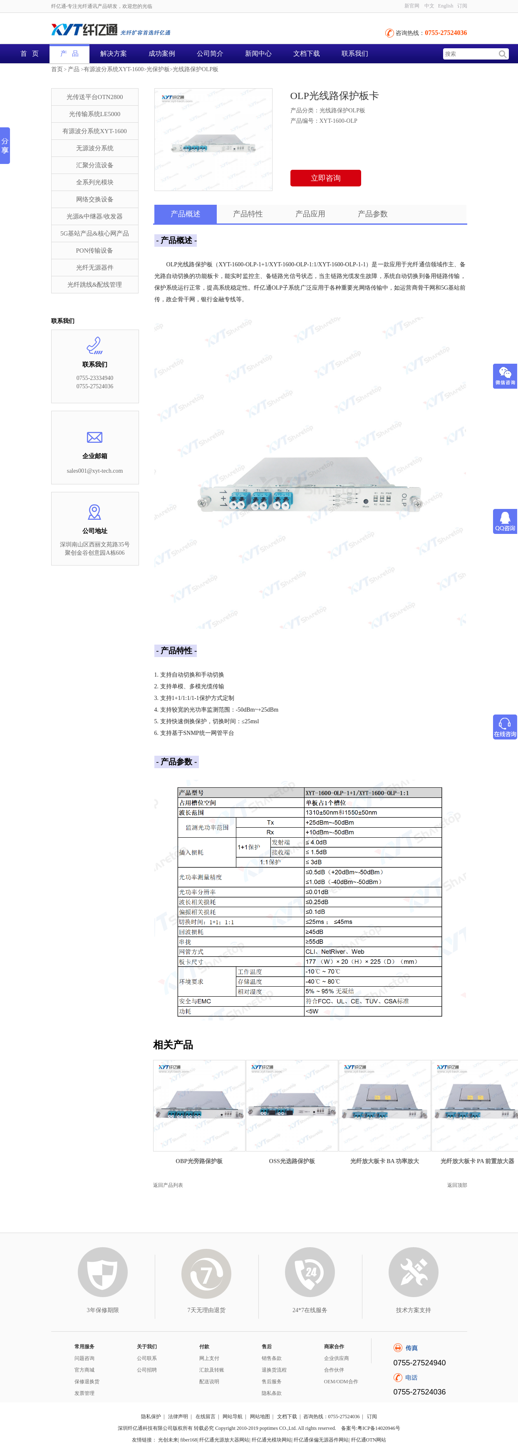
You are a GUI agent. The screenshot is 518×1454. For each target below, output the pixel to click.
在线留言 (206, 1416)
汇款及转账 (211, 1370)
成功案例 (162, 53)
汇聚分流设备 (95, 165)
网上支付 (209, 1358)
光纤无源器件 (95, 267)
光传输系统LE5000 (94, 114)
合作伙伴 (334, 1370)
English (446, 6)
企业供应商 (336, 1358)
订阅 (462, 6)
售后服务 (272, 1382)
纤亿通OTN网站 (369, 1440)
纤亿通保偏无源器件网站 (321, 1440)
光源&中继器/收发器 (95, 216)
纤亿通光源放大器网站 (224, 1440)
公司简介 (210, 53)
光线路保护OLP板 (195, 69)
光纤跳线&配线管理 (94, 284)
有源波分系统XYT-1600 (114, 69)
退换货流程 (274, 1370)
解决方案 (113, 53)
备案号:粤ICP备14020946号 (370, 1428)
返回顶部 (457, 1185)
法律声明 (178, 1416)
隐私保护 (151, 1416)
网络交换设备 (95, 199)
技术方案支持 (413, 1310)
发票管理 (84, 1393)
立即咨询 (326, 178)
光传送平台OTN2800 (95, 97)
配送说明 (209, 1382)
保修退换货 (86, 1382)
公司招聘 (147, 1370)
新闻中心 (258, 53)
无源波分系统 (95, 148)
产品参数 (373, 214)
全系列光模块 (95, 182)
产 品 (69, 53)
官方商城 (84, 1370)
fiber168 (188, 1440)
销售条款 (272, 1358)
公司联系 (147, 1358)
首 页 (29, 53)
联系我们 (355, 53)
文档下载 (306, 53)
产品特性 (248, 214)
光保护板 (158, 69)
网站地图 (260, 1416)
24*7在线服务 (309, 1310)
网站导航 (233, 1416)
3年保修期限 (103, 1310)
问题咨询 (84, 1358)
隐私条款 (272, 1393)
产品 (73, 69)
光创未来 (168, 1440)
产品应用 (310, 214)
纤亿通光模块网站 (272, 1440)
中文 (429, 6)
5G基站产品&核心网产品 (94, 233)
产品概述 (186, 214)
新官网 (411, 6)
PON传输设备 (94, 250)
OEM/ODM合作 (341, 1382)
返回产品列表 (168, 1185)
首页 (57, 69)
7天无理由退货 (207, 1310)
